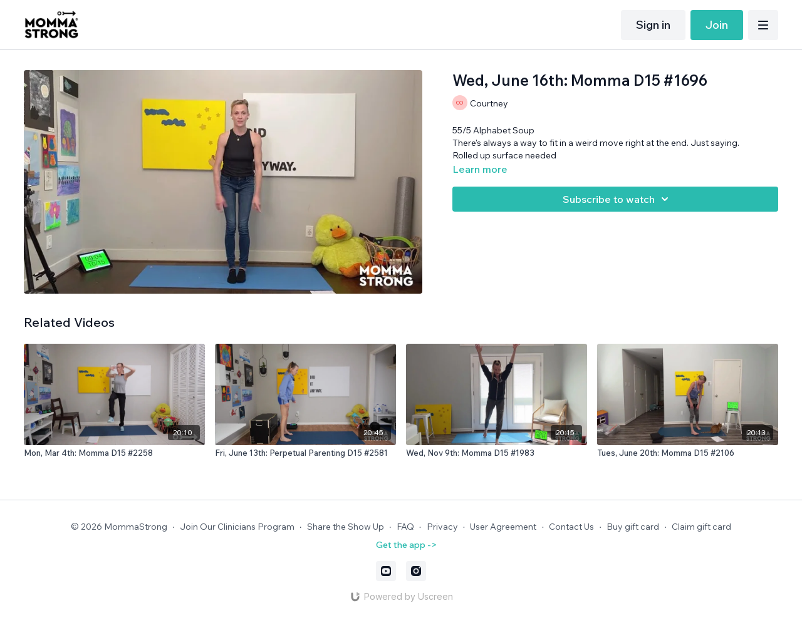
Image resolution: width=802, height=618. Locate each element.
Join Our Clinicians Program (237, 526)
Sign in (653, 25)
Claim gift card (701, 526)
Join (717, 25)
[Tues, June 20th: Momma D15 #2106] (687, 453)
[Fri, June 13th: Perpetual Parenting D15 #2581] (305, 453)
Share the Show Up (345, 526)
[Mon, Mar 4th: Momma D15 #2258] (114, 453)
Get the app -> (406, 544)
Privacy (442, 526)
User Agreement (503, 526)
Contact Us (571, 526)
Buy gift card (633, 526)
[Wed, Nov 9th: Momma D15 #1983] (496, 453)
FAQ (405, 526)
